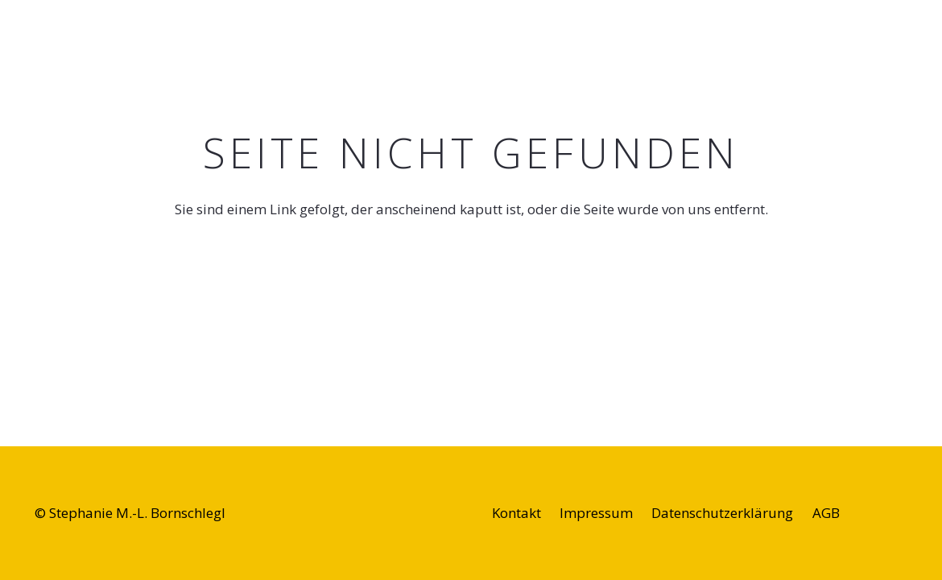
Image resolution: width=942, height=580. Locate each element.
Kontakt (516, 512)
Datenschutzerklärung (722, 512)
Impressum (596, 512)
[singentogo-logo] (69, 40)
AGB (826, 512)
